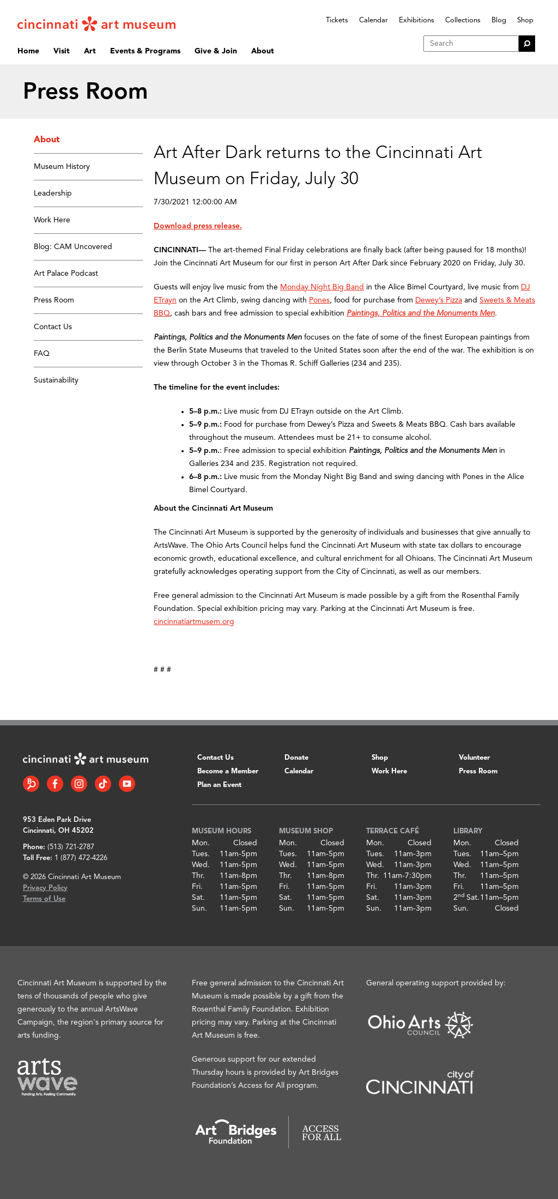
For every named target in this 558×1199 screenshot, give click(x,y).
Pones (319, 300)
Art (90, 51)
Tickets (337, 20)
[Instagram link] (79, 784)
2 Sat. (466, 897)
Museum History (62, 167)
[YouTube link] (127, 784)
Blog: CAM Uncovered (73, 247)
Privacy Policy (45, 888)
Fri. (197, 887)
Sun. (199, 908)
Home (28, 51)
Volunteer (474, 757)
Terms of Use (44, 899)
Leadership (53, 193)
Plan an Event (219, 785)
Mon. (201, 843)
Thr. (198, 876)
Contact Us (53, 327)
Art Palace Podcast (66, 273)
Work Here (52, 220)
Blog (499, 20)
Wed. (201, 865)
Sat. (198, 897)
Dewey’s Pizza (438, 300)
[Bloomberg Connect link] (31, 784)
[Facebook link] (55, 784)
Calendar (373, 20)
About (262, 51)
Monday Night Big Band (322, 287)
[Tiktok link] (103, 784)
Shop (525, 20)
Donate (296, 757)
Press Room (54, 300)
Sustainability (56, 380)
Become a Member (227, 771)
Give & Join (216, 51)
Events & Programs (145, 51)
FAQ (42, 354)
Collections (463, 20)
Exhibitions (416, 20)
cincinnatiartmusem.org (194, 622)
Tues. (201, 854)
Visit (61, 51)
